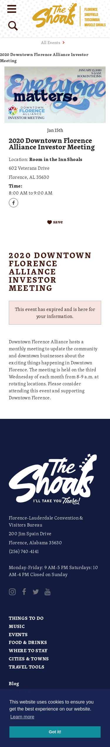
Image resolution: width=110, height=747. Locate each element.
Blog (14, 683)
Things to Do (26, 618)
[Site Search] (13, 25)
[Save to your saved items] (55, 222)
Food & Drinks (28, 642)
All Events (50, 42)
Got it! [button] (55, 731)
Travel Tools (27, 667)
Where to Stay (28, 650)
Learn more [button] (22, 716)
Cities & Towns (29, 658)
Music (17, 626)
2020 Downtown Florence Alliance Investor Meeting (44, 57)
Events (18, 634)
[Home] (69, 18)
